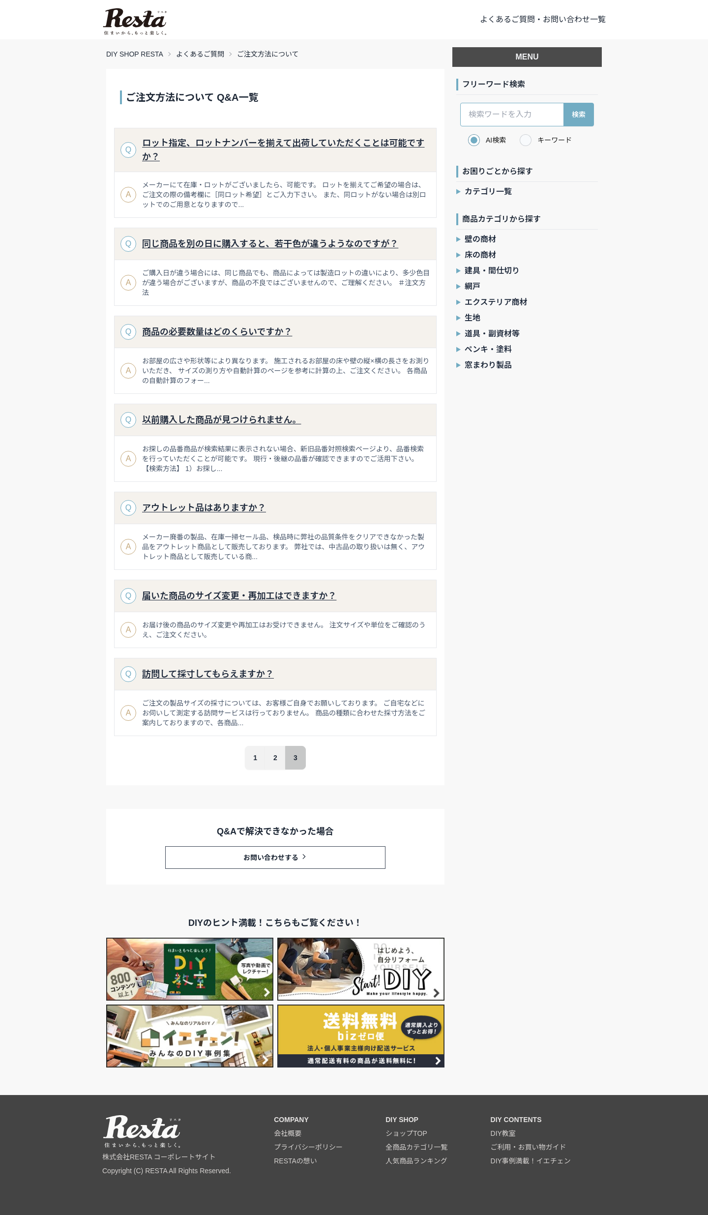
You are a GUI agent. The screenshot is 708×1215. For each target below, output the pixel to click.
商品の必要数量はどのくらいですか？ (217, 332)
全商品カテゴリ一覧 (416, 1147)
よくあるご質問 (200, 54)
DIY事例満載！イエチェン (531, 1161)
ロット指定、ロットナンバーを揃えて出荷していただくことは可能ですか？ (283, 150)
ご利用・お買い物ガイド (528, 1147)
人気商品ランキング (416, 1161)
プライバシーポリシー (308, 1147)
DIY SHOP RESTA (134, 54)
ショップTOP (406, 1133)
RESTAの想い (295, 1161)
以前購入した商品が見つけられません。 (221, 420)
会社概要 (287, 1133)
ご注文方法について (268, 54)
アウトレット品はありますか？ (204, 508)
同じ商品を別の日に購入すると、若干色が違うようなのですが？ (270, 244)
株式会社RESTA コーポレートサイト (159, 1157)
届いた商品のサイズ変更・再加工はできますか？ (239, 596)
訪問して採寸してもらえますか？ (208, 674)
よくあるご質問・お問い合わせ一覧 (543, 19)
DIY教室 (503, 1133)
